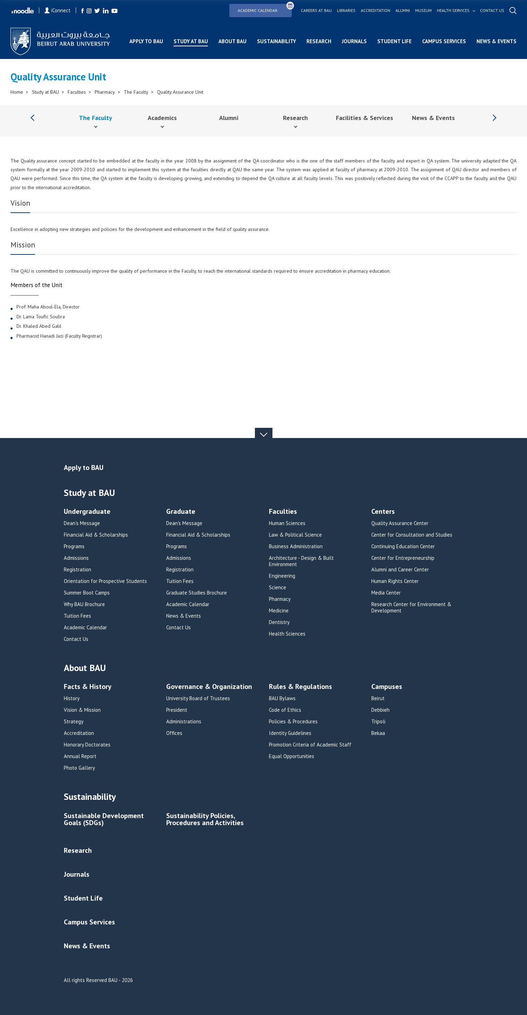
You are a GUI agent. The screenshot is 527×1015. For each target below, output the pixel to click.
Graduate (180, 512)
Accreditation (375, 10)
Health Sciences (287, 634)
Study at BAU (191, 41)
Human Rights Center (395, 581)
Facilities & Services (364, 118)
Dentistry (279, 622)
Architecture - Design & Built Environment (301, 561)
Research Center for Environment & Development (411, 607)
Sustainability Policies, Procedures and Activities (205, 819)
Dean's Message (82, 523)
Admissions (76, 558)
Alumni (403, 10)
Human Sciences (287, 523)
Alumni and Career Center (400, 569)
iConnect (57, 10)
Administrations (183, 721)
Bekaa (378, 733)
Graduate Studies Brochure (196, 593)
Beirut (378, 698)
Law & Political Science (295, 535)
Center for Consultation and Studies (411, 535)
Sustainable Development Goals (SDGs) (104, 819)
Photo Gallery (79, 768)
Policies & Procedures (293, 721)
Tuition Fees (77, 616)
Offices (174, 733)
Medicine (279, 611)
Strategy (73, 721)
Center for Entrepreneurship (402, 558)
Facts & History (88, 687)
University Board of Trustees (198, 698)
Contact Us (76, 639)
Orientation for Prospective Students (105, 581)
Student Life (394, 41)
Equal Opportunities (291, 756)
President (176, 710)
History (72, 698)
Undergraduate (87, 512)
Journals (354, 41)
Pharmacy (105, 91)
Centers (383, 512)
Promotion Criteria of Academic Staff (310, 745)
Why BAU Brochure (84, 604)
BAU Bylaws (282, 698)
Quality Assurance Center (399, 523)
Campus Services (444, 41)
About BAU (232, 41)
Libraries (346, 10)
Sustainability (276, 41)
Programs (74, 546)
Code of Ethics (285, 710)
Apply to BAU (146, 41)
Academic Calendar (265, 8)
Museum (423, 10)
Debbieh (380, 710)
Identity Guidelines (290, 733)
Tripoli (378, 721)
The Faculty (136, 91)
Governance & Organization (209, 687)
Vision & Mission (82, 710)
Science (277, 587)
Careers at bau (316, 10)
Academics (162, 118)
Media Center (386, 593)
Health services (453, 10)
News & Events (496, 41)
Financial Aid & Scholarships (96, 535)
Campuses (386, 687)
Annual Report (80, 756)
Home (17, 91)
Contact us (492, 10)
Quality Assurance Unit (180, 91)
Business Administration (296, 546)
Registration (77, 569)
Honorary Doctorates (87, 745)
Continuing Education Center (403, 546)
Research (318, 41)
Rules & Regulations (300, 687)
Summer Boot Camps (87, 593)
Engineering (282, 576)
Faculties (77, 91)
